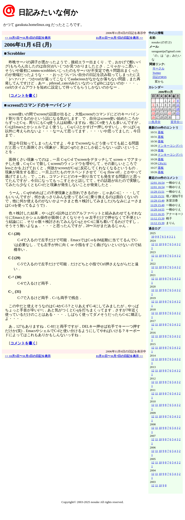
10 (173, 104)
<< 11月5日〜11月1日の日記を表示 (28, 37)
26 (153, 117)
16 (169, 109)
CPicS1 (162, 163)
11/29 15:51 (157, 191)
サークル (158, 68)
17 (173, 109)
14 (161, 109)
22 (165, 113)
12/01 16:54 (157, 182)
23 (169, 113)
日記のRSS (159, 77)
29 (165, 117)
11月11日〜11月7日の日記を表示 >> (119, 37)
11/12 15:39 (157, 218)
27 (157, 117)
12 (153, 109)
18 (177, 109)
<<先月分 (154, 122)
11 (177, 104)
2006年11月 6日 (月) (28, 45)
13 (157, 109)
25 (177, 113)
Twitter (156, 73)
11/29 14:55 (157, 209)
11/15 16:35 (157, 214)
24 (173, 113)
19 (153, 113)
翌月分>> (177, 122)
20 (157, 113)
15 (165, 109)
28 (161, 117)
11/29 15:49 (157, 200)
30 (169, 117)
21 (161, 113)
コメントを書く (23, 95)
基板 (161, 132)
